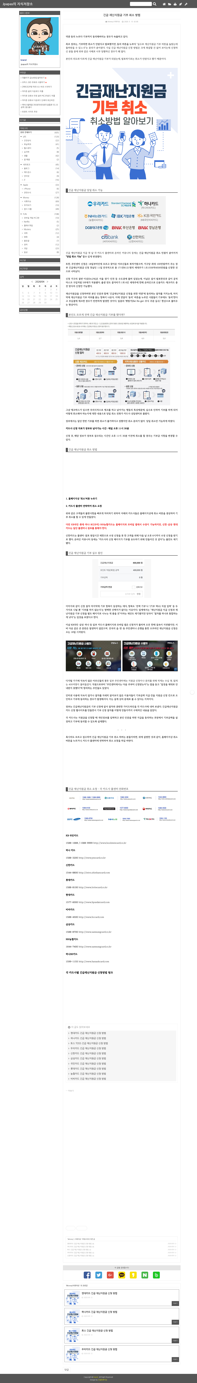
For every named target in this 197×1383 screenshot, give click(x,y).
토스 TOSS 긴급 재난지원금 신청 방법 (89, 1043)
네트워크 (40, 164)
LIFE (40, 136)
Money (70, 1239)
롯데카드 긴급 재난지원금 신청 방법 (88, 1068)
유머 (41, 244)
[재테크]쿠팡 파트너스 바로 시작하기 (37, 87)
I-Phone (41, 189)
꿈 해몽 (41, 159)
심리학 (41, 152)
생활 (41, 156)
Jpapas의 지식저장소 (18, 4)
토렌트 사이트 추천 (29, 112)
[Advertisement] (122, 474)
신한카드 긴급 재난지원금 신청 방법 (88, 1053)
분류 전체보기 (39, 132)
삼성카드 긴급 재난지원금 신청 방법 (88, 1058)
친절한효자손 (102, 1380)
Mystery (41, 229)
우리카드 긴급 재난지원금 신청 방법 (88, 1048)
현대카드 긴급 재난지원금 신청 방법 (88, 1033)
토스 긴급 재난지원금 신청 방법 (78, 1250)
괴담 (41, 248)
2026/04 (39, 282)
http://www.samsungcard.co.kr (95, 932)
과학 (41, 233)
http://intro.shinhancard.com (94, 872)
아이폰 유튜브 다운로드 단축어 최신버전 (38, 100)
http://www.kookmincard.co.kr (109, 843)
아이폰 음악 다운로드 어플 (32, 91)
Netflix (41, 222)
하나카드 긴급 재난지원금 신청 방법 (88, 1038)
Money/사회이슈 (112, 21)
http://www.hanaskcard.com (94, 961)
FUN (40, 214)
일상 (41, 252)
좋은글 (41, 241)
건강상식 (41, 140)
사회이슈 (78, 1239)
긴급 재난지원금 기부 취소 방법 (121, 15)
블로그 (41, 168)
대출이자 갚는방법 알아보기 (34, 78)
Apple (40, 185)
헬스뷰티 (41, 148)
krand (96, 1377)
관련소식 (41, 192)
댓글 (66, 1370)
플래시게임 (41, 225)
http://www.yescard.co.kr (92, 858)
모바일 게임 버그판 (41, 218)
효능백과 (41, 144)
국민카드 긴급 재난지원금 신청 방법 (88, 1063)
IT (41, 180)
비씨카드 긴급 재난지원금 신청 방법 (88, 1079)
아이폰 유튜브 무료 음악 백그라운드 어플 (38, 96)
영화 (41, 237)
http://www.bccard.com (91, 917)
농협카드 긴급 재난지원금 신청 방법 (88, 1074)
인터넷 (41, 176)
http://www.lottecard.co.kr (93, 887)
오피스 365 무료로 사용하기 (34, 82)
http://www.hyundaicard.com (94, 902)
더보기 (71, 1091)
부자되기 (41, 205)
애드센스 (41, 172)
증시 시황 (41, 209)
